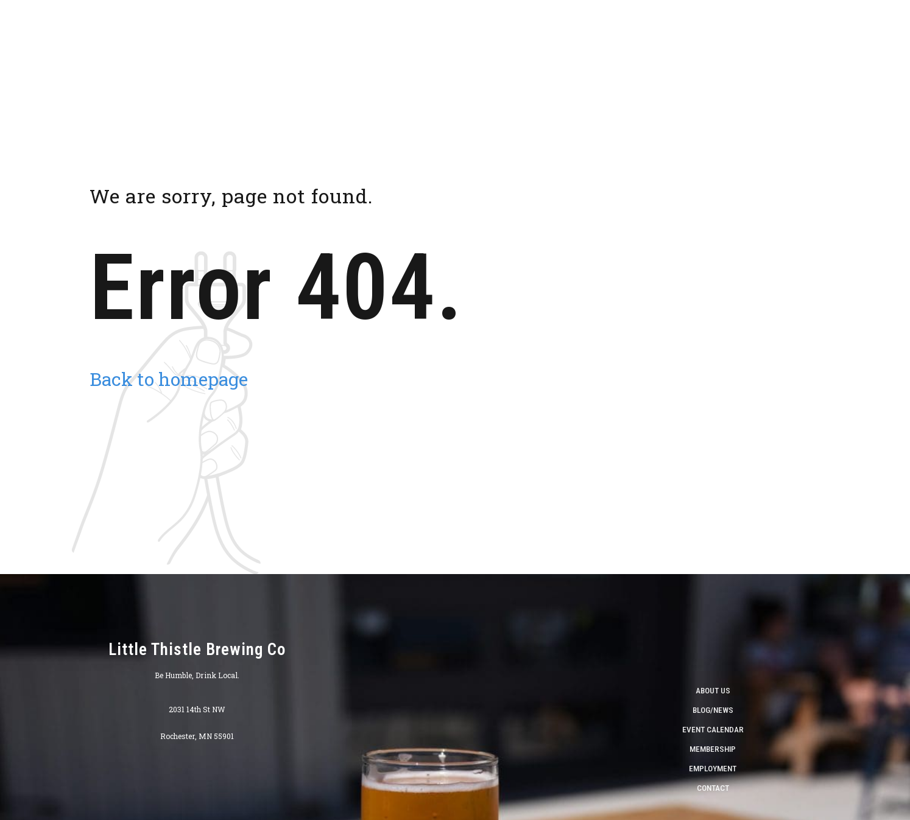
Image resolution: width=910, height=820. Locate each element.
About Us (435, 30)
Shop (482, 30)
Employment (712, 768)
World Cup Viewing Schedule (815, 30)
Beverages (587, 30)
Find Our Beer (712, 30)
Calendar (647, 30)
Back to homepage (169, 379)
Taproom (529, 30)
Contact (713, 788)
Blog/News (713, 710)
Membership (713, 749)
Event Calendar (713, 729)
